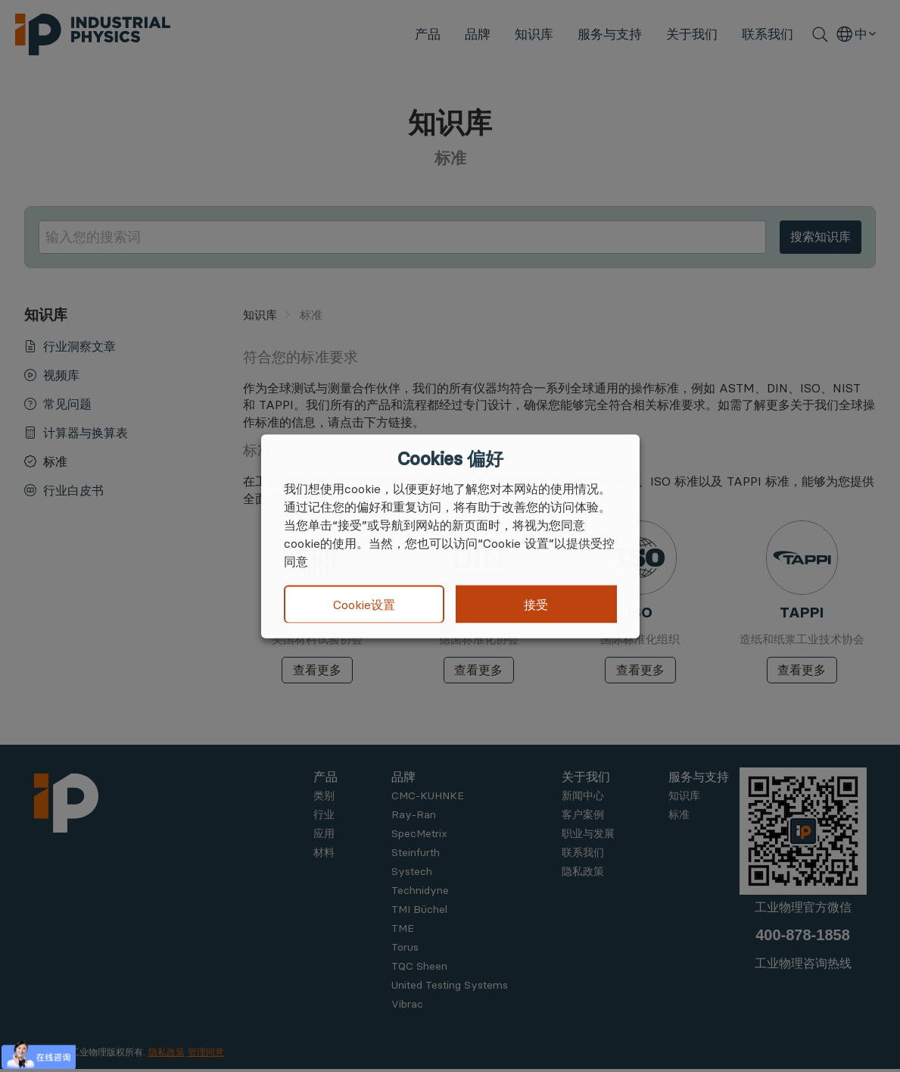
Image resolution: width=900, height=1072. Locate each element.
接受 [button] (536, 603)
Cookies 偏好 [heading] (450, 458)
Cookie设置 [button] (364, 604)
